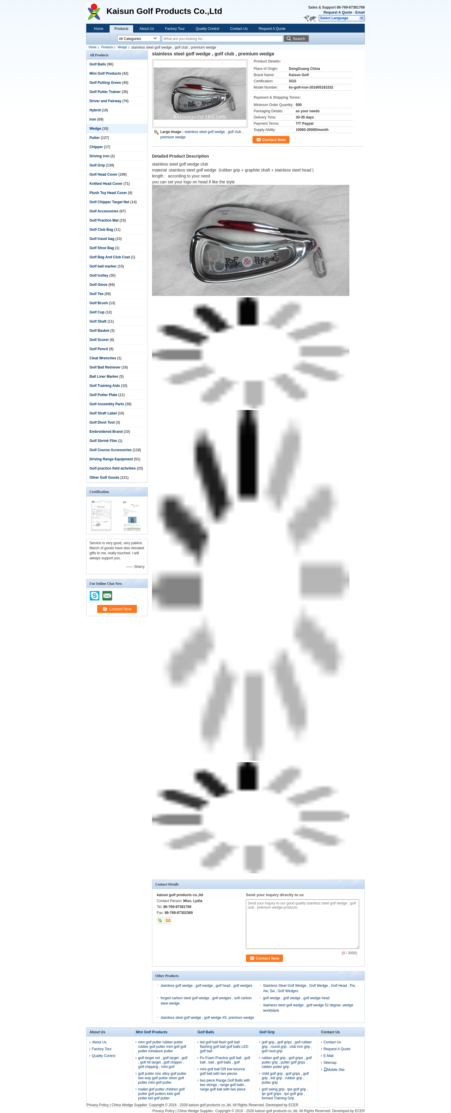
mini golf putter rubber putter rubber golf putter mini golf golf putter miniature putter (162, 1046)
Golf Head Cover (103, 174)
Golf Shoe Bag (101, 248)
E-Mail (329, 1056)
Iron (92, 119)
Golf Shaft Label (103, 413)
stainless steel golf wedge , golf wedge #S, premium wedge (207, 1018)
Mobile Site (334, 1070)
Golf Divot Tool (102, 422)
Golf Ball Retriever (105, 367)
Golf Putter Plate (103, 395)
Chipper (96, 147)
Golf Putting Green (105, 83)
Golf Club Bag (101, 230)
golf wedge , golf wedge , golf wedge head (296, 998)
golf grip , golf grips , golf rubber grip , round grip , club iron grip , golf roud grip (287, 1046)
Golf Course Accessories (110, 450)
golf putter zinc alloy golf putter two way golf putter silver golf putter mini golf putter (162, 1078)
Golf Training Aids (104, 386)
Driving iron (99, 156)
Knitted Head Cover (105, 184)
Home (98, 29)
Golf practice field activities (112, 468)
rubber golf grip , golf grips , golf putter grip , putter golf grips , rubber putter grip (287, 1062)
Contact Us (239, 29)
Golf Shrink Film (103, 441)
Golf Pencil (98, 349)
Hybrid (95, 110)
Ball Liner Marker (103, 376)
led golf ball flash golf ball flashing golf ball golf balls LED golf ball (224, 1046)
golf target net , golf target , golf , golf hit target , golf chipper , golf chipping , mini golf (162, 1062)
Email (360, 12)
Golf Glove (98, 285)
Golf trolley (98, 275)
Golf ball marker (102, 266)
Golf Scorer (99, 340)
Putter (94, 138)
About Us (146, 29)
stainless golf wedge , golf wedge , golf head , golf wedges (206, 986)
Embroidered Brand (106, 432)
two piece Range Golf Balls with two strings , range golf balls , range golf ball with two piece (225, 1084)
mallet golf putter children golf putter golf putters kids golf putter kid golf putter (161, 1093)
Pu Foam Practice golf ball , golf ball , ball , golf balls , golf (225, 1060)
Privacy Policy (98, 1105)
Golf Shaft (97, 321)
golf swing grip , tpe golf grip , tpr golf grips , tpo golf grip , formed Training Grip (285, 1093)
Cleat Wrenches (102, 358)
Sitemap (330, 1063)
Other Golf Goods (104, 477)
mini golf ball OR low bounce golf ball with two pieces (222, 1071)
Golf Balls (97, 64)
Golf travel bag (101, 239)
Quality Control (207, 29)
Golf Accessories (104, 211)
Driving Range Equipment (111, 459)
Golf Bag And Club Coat (109, 257)
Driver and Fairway (105, 101)
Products (121, 29)
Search (299, 38)
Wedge (122, 47)
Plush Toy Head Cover (108, 193)
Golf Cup (97, 312)
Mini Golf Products (105, 73)
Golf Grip (97, 165)
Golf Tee (96, 294)
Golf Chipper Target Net (109, 202)
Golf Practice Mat (104, 220)
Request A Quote (338, 12)
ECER (293, 1105)
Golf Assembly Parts (106, 404)
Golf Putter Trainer (105, 92)
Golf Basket (99, 331)
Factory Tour (175, 29)
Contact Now (274, 139)
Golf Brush (98, 303)
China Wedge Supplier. (130, 1105)
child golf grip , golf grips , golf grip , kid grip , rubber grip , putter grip (285, 1078)
